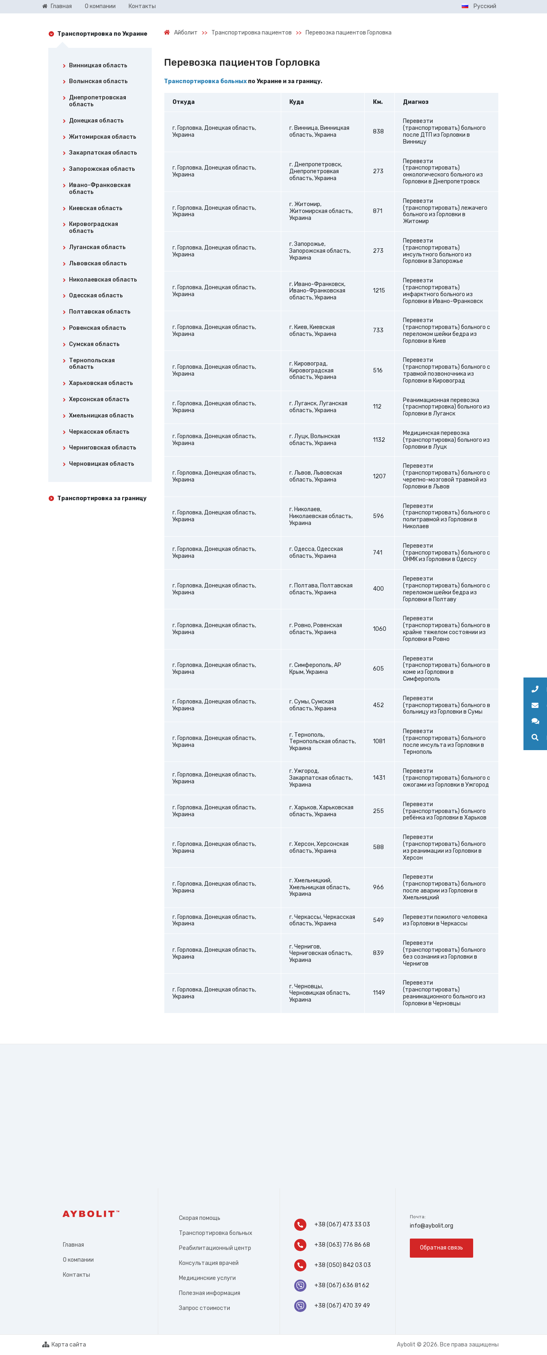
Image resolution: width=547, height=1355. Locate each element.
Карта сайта (64, 1345)
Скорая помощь (199, 1218)
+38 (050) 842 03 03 (333, 1265)
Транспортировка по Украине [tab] (102, 33)
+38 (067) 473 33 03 (332, 1225)
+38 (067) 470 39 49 (332, 1306)
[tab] (100, 67)
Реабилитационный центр (215, 1248)
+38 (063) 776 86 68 (332, 1245)
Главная (73, 1244)
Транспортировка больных (205, 81)
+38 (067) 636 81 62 (331, 1286)
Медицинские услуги (207, 1278)
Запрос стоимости (204, 1308)
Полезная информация (209, 1293)
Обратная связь (441, 1247)
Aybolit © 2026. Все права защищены (448, 1344)
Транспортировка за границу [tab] (101, 498)
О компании (78, 1259)
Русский (479, 6)
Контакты (76, 1274)
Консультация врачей (209, 1263)
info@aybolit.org (431, 1225)
